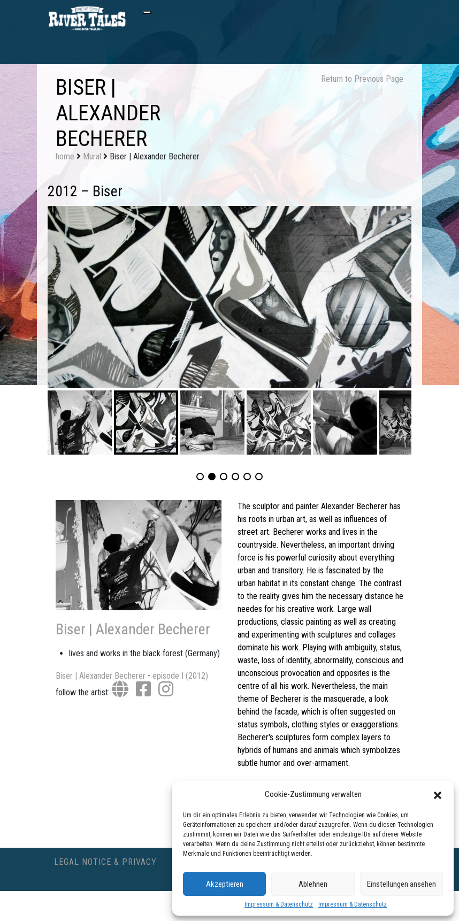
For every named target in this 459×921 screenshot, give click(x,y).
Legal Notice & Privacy (105, 862)
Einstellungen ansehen (401, 884)
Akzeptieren (224, 884)
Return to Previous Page (362, 79)
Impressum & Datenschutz (278, 904)
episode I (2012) (180, 676)
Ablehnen (313, 884)
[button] (437, 794)
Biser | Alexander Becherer (133, 629)
